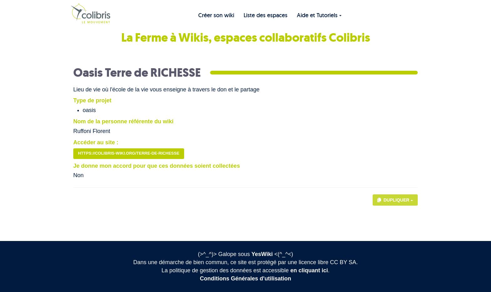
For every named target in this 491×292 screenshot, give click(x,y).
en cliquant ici (309, 270)
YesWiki (262, 254)
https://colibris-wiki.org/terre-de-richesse (128, 153)
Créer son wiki (216, 15)
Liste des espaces (265, 15)
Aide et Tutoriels (319, 15)
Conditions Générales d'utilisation (245, 278)
